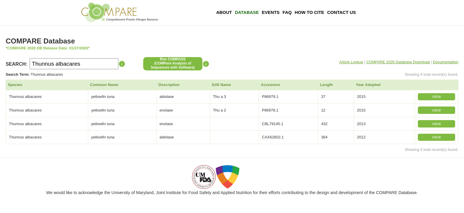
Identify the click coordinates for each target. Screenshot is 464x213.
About (224, 12)
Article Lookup (351, 62)
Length (326, 85)
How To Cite (309, 12)
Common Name (104, 85)
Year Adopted (368, 85)
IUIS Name (221, 85)
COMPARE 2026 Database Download (398, 62)
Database (247, 12)
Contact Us (341, 12)
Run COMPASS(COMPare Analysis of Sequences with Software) (173, 63)
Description (169, 85)
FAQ (287, 12)
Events (271, 12)
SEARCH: (16, 64)
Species (15, 85)
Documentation (445, 62)
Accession (270, 85)
